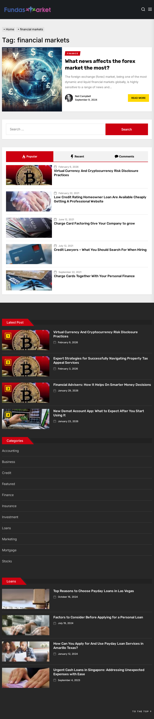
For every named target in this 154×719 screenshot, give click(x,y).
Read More (138, 97)
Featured (8, 484)
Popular (29, 157)
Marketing (9, 539)
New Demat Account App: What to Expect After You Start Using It (102, 413)
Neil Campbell (83, 96)
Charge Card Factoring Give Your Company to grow (98, 223)
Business (8, 462)
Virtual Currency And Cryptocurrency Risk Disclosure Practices (100, 173)
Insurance (9, 506)
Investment (10, 517)
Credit (6, 473)
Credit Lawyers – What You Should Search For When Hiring (98, 251)
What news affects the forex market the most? (104, 64)
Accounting (10, 451)
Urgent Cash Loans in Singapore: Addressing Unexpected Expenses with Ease (92, 672)
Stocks (7, 561)
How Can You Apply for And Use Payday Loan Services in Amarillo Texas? (101, 645)
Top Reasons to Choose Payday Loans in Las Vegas (96, 591)
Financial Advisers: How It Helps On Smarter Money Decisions (97, 386)
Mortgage (9, 550)
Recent (77, 157)
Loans (6, 528)
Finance (8, 495)
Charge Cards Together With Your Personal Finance (98, 276)
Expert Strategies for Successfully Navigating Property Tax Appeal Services (101, 360)
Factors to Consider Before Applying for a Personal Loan (102, 617)
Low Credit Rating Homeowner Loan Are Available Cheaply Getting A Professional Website (96, 199)
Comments (124, 157)
